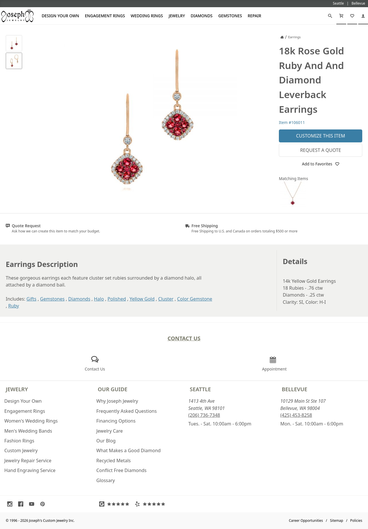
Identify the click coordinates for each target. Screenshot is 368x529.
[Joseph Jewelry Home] (282, 37)
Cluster (165, 299)
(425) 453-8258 (296, 415)
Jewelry (177, 15)
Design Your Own (60, 15)
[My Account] (363, 15)
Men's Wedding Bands (28, 431)
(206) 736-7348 (204, 415)
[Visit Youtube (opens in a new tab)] (33, 504)
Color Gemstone (194, 299)
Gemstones (230, 15)
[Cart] (341, 15)
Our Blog (106, 441)
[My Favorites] (352, 15)
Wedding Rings (147, 15)
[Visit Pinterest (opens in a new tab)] (44, 504)
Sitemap (336, 520)
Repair (254, 15)
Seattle (200, 389)
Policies (356, 520)
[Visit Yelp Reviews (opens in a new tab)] (151, 504)
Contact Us (184, 338)
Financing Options (115, 421)
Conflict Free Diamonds (121, 470)
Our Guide (112, 389)
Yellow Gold (142, 299)
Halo (99, 299)
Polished (117, 299)
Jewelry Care (109, 431)
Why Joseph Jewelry (117, 401)
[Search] (330, 15)
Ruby (13, 306)
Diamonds (201, 15)
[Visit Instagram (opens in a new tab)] (11, 504)
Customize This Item (320, 136)
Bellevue (294, 389)
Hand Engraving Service (29, 470)
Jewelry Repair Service (27, 460)
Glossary (105, 480)
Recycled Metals (113, 460)
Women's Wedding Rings (31, 421)
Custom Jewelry (21, 450)
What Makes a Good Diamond (128, 450)
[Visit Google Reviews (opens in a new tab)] (115, 504)
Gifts (31, 299)
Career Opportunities (306, 520)
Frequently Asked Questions (126, 411)
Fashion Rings (19, 441)
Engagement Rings (105, 15)
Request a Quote (320, 150)
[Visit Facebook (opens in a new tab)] (22, 504)
